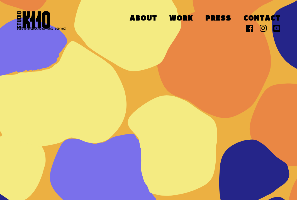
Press (218, 18)
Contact (262, 18)
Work (181, 18)
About (143, 18)
